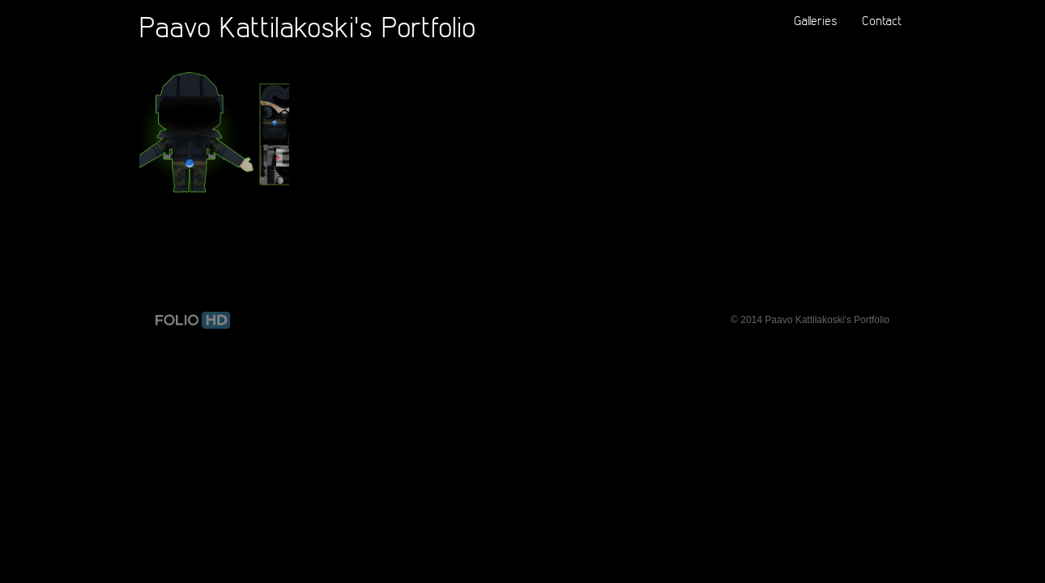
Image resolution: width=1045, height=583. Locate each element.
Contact (882, 20)
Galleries (816, 20)
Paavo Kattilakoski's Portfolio (307, 26)
